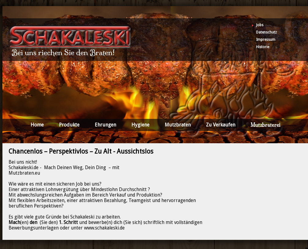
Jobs (259, 25)
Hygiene (140, 125)
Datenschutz (266, 32)
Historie (262, 47)
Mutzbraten (178, 125)
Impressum (265, 39)
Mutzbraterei (265, 125)
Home (37, 125)
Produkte (69, 125)
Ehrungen (105, 125)
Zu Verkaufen (220, 125)
